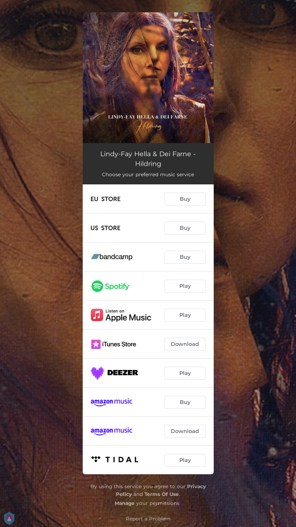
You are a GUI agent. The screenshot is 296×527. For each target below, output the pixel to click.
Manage (125, 503)
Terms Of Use (162, 494)
